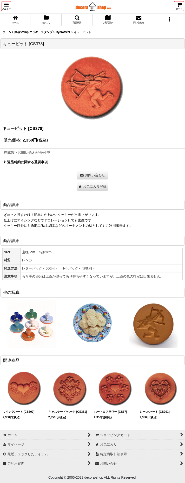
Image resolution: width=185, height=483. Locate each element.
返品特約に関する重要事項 (26, 162)
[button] (6, 6)
